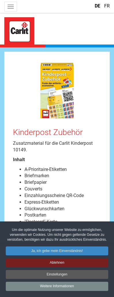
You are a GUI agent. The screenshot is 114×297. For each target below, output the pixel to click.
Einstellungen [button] (57, 275)
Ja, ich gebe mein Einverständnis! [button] (57, 252)
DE (98, 6)
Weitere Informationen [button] (57, 287)
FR (107, 6)
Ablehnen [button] (57, 263)
